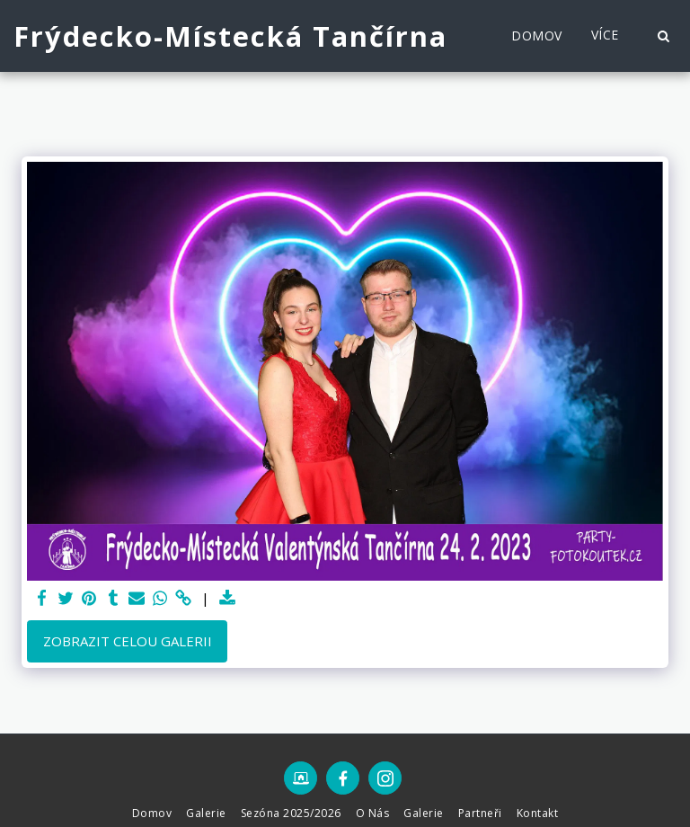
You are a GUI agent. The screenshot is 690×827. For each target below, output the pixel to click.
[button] (663, 36)
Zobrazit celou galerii (127, 641)
